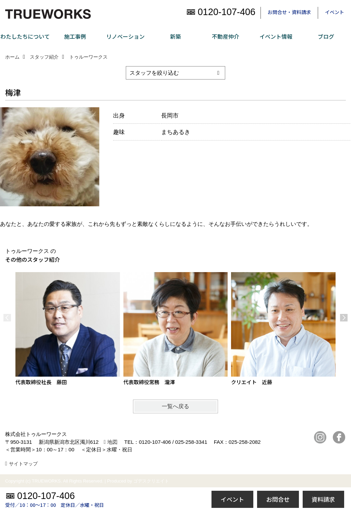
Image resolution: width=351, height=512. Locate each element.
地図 (112, 442)
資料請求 (323, 499)
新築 (175, 36)
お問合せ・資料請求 (289, 12)
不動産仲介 (225, 36)
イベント (334, 12)
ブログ (326, 36)
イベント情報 (275, 36)
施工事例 (75, 36)
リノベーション (125, 36)
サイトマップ (23, 463)
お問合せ (278, 499)
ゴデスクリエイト (151, 481)
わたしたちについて (25, 36)
